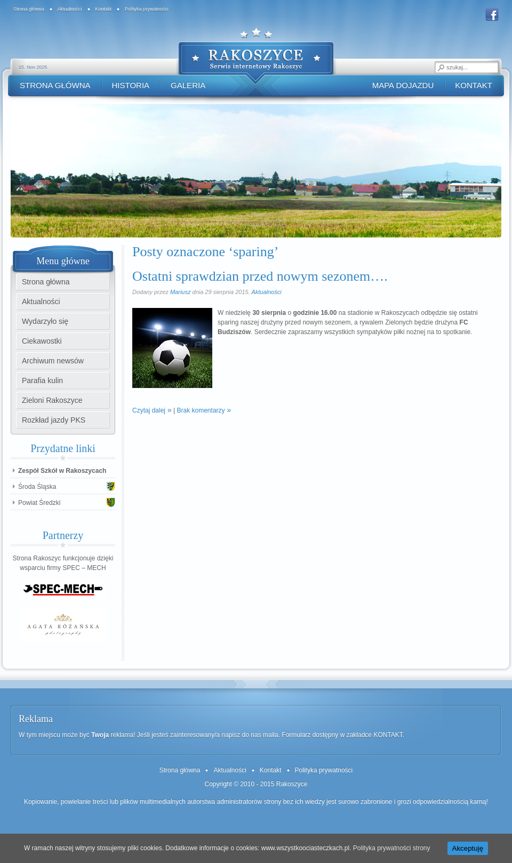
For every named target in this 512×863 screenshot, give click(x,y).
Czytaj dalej (148, 410)
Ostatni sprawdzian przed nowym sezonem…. (260, 276)
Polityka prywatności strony (391, 848)
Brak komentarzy (201, 410)
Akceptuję (468, 848)
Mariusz (180, 292)
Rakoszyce (292, 784)
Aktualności (266, 292)
